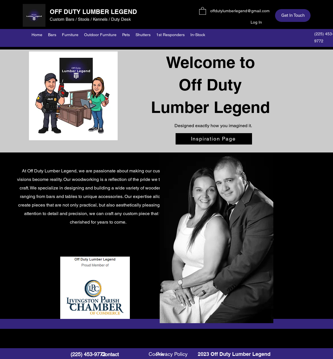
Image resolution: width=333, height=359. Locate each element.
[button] (202, 11)
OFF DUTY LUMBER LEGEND (93, 11)
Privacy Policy (172, 354)
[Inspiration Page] (214, 139)
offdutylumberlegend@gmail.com (240, 11)
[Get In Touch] (293, 15)
